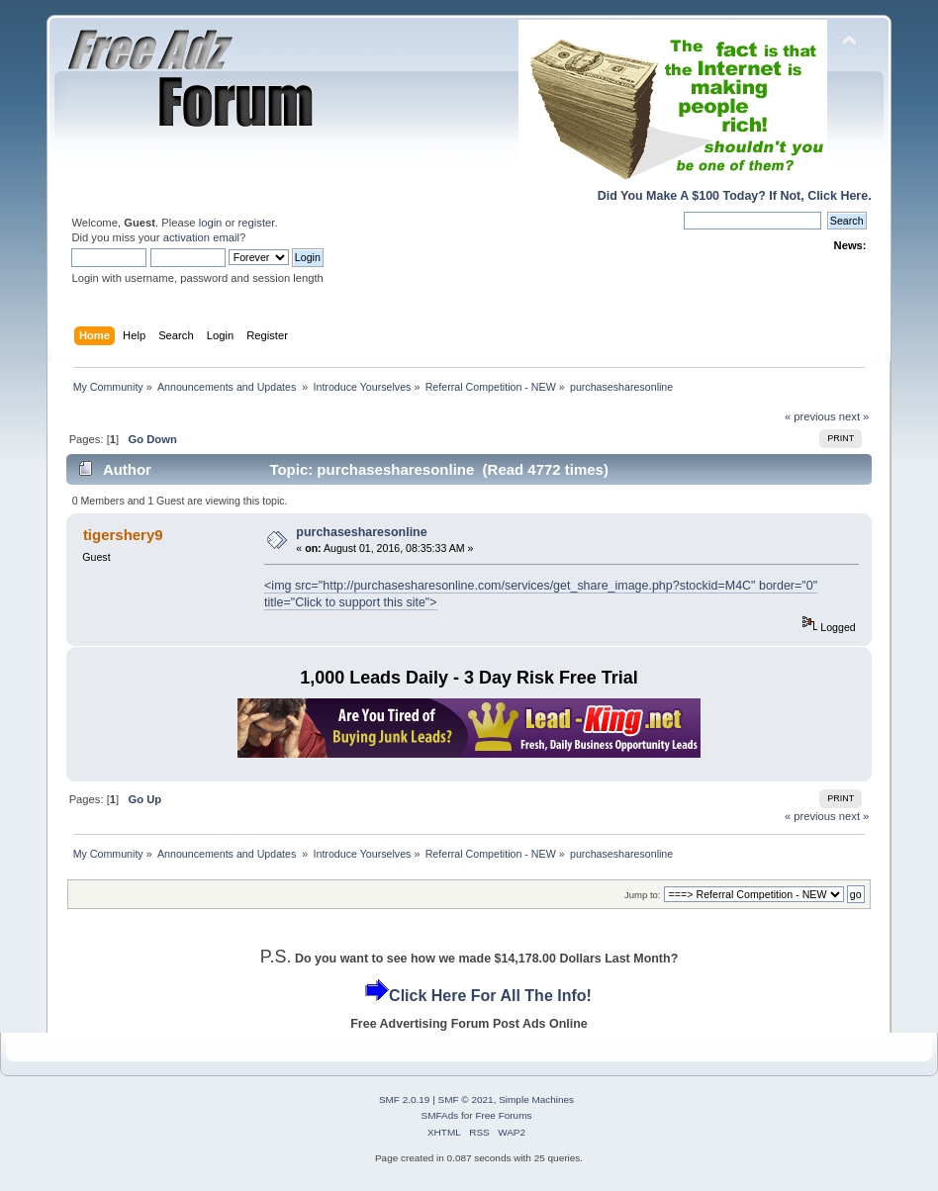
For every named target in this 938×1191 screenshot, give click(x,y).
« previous (810, 416)
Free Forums (503, 1115)
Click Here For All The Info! (490, 995)
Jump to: (642, 894)
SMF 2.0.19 (404, 1099)
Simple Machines (536, 1099)
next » (854, 416)
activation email (201, 237)
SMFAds (440, 1115)
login (211, 223)
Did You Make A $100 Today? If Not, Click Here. (735, 196)
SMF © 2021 (466, 1099)
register (256, 223)
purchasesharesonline (361, 532)
